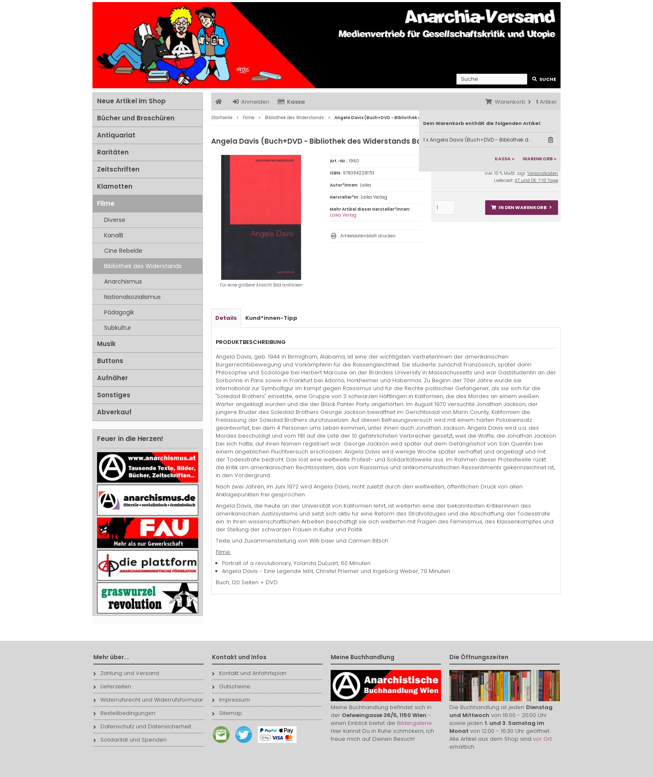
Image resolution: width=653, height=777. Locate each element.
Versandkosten (542, 173)
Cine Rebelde (123, 251)
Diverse (114, 220)
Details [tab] (226, 318)
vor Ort (542, 739)
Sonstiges (113, 395)
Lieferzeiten (112, 686)
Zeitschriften (118, 169)
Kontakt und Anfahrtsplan (249, 673)
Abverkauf (114, 412)
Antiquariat (116, 135)
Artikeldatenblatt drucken (368, 236)
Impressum (231, 700)
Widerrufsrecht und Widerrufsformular (148, 700)
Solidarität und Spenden (130, 740)
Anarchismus (123, 281)
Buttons (110, 360)
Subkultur (117, 328)
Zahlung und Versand (126, 673)
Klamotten (114, 186)
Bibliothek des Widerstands (143, 266)
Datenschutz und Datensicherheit (142, 726)
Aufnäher (112, 378)
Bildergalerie (414, 723)
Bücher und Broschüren (135, 118)
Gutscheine (231, 686)
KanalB (113, 235)
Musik (106, 343)
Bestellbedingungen (124, 713)
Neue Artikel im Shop (131, 101)
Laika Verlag (343, 215)
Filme (106, 203)
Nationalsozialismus (132, 297)
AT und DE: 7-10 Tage (536, 180)
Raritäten (113, 152)
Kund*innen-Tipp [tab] (271, 318)
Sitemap (227, 713)
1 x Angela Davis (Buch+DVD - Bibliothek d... (477, 139)
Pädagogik (119, 312)
